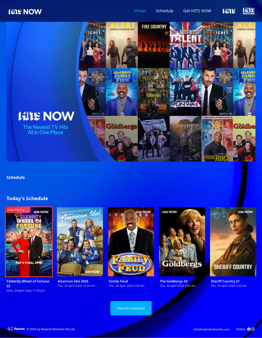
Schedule (164, 10)
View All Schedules (131, 308)
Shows (140, 10)
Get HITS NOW (197, 10)
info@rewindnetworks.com (212, 329)
